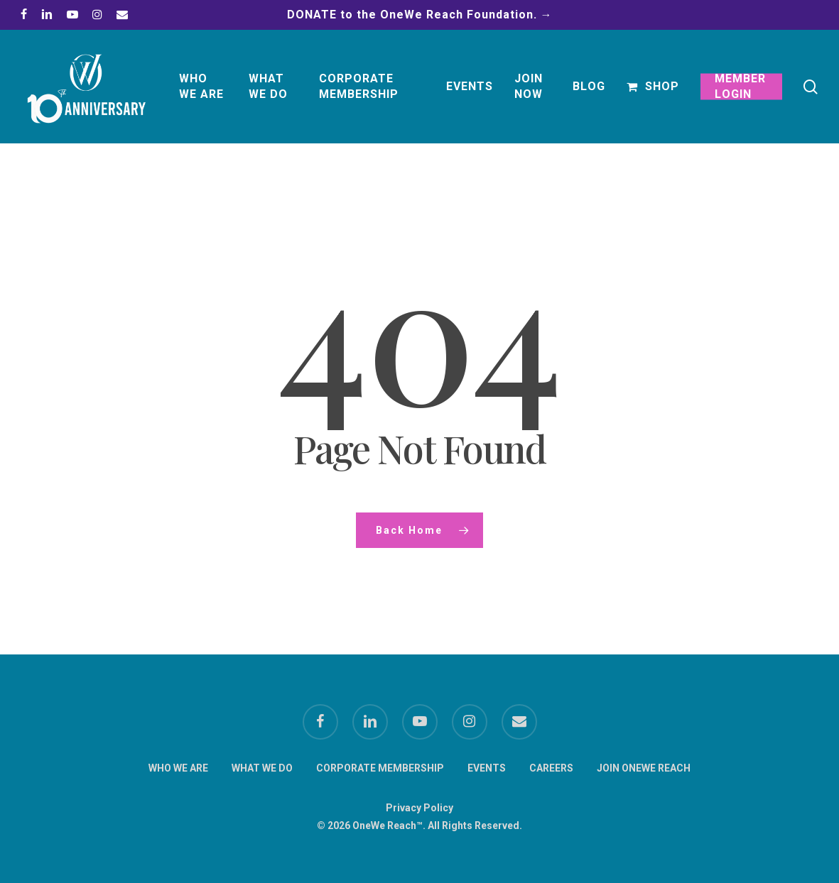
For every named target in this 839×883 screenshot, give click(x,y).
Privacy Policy (419, 807)
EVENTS (486, 768)
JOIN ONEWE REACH (644, 768)
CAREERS (551, 768)
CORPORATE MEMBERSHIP (380, 768)
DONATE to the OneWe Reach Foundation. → (420, 14)
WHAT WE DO (262, 768)
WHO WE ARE (178, 768)
